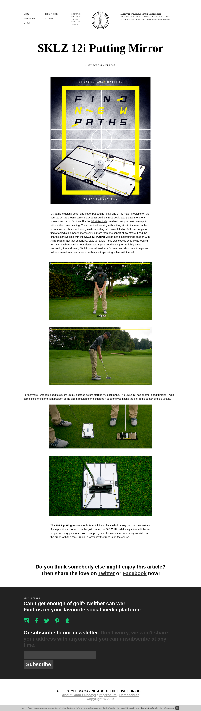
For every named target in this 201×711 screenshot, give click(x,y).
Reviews (30, 19)
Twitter (75, 19)
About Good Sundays (79, 695)
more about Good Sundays (158, 19)
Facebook (76, 17)
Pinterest (76, 22)
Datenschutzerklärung (148, 708)
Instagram (76, 14)
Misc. (27, 23)
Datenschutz (129, 695)
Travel (50, 19)
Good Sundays (100, 20)
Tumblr (75, 24)
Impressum (108, 695)
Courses (51, 14)
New (26, 14)
